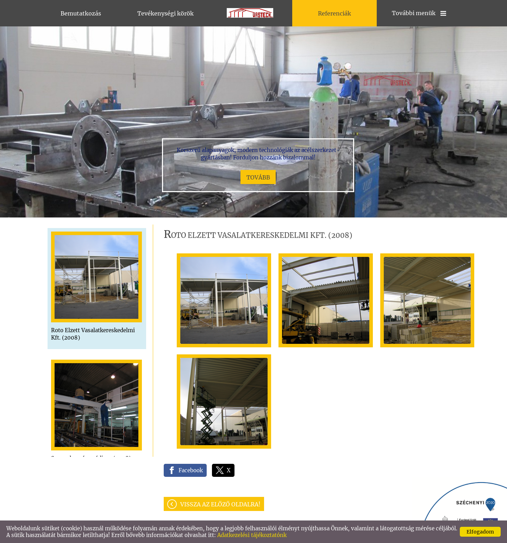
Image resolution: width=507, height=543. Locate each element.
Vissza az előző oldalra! (220, 504)
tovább (258, 177)
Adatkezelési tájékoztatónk (252, 535)
